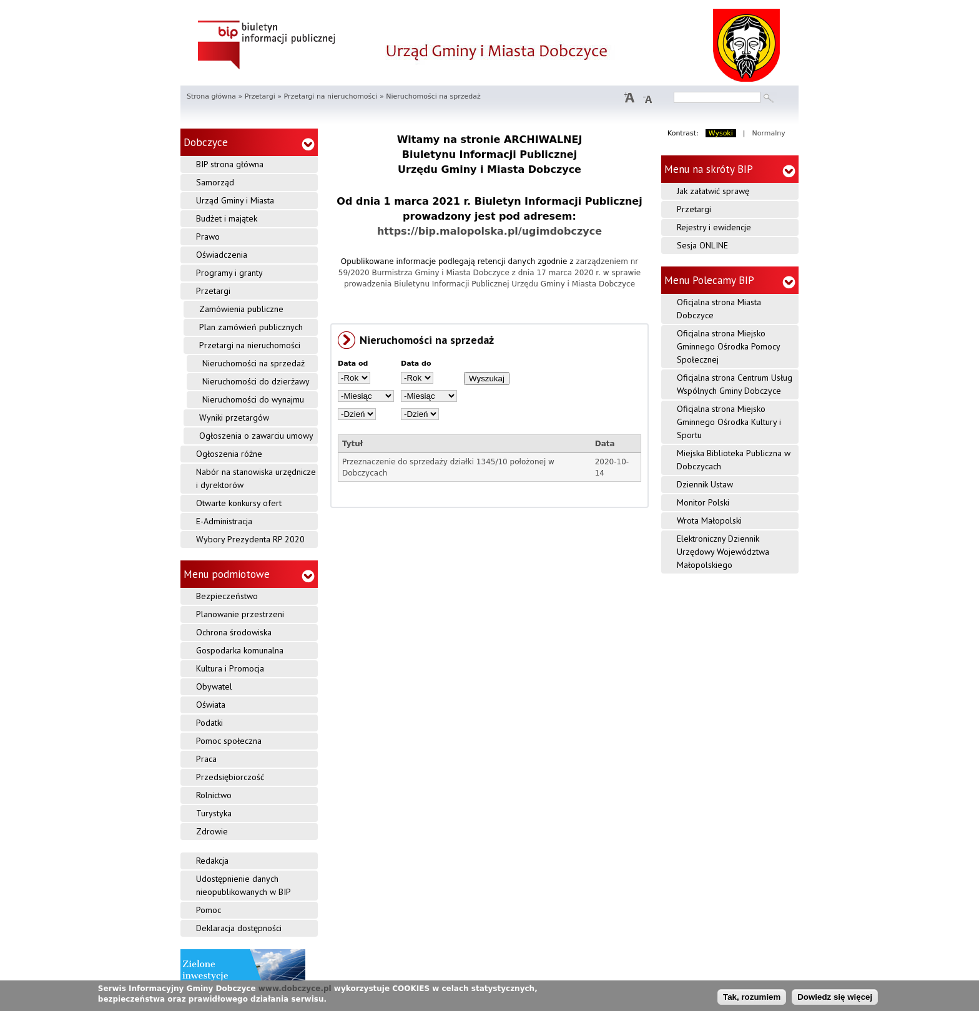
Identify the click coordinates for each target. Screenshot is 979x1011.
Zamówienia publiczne (241, 309)
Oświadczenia (221, 254)
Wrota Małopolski (709, 520)
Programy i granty (229, 272)
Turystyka (214, 813)
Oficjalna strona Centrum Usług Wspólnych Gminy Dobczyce (734, 384)
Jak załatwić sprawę (713, 191)
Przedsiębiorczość (230, 777)
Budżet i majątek (226, 218)
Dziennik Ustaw (705, 484)
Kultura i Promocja (230, 668)
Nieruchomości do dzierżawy (256, 381)
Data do (416, 363)
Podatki (209, 722)
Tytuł (352, 443)
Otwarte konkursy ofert (239, 503)
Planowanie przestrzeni (240, 614)
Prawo (208, 236)
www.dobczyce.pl (295, 988)
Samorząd (215, 182)
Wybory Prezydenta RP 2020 (250, 539)
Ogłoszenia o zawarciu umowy (256, 435)
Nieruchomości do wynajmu (253, 399)
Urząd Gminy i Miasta (235, 200)
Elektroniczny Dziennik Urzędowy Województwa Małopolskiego (723, 551)
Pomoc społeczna (229, 740)
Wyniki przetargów (234, 417)
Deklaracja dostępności (239, 928)
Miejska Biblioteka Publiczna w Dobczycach (733, 459)
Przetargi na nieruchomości (330, 96)
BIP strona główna (229, 164)
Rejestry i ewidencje (714, 227)
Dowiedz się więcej (834, 997)
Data (605, 443)
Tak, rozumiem (751, 997)
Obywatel (214, 686)
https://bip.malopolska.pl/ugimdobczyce (489, 231)
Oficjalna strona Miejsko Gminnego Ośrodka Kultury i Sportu (729, 422)
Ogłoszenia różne (229, 453)
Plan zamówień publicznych (251, 327)
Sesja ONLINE (702, 245)
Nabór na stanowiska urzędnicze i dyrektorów (256, 478)
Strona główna (211, 96)
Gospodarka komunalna (239, 650)
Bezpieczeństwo (227, 596)
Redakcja (212, 860)
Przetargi (260, 96)
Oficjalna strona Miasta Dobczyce (719, 308)
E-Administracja (224, 521)
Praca (206, 758)
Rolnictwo (214, 795)
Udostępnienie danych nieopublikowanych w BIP (243, 885)
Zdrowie (212, 831)
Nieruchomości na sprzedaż (253, 363)
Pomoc (208, 910)
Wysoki (721, 133)
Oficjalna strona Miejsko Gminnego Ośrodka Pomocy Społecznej (728, 346)
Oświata (210, 704)
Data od (353, 363)
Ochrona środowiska (234, 632)
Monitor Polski (703, 502)
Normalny (768, 133)
